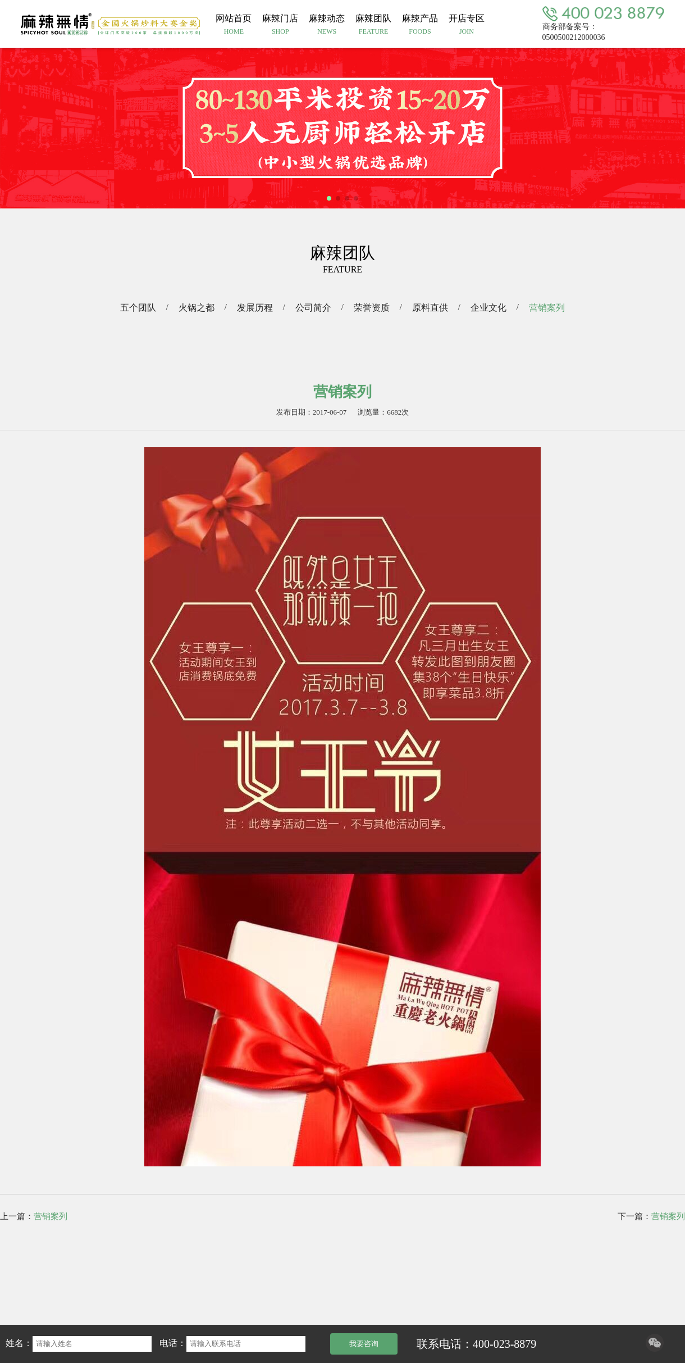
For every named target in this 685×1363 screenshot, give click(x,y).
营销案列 (547, 307)
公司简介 (313, 307)
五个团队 (138, 307)
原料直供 (430, 307)
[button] (329, 198)
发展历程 (255, 307)
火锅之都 (196, 307)
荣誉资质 (372, 307)
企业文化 (488, 307)
